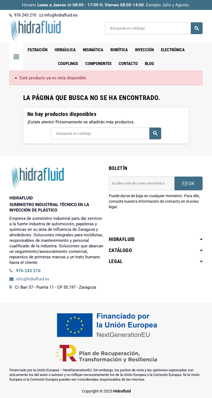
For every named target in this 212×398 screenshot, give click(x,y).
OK (188, 183)
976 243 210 (22, 15)
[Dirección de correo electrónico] (141, 183)
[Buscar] (153, 28)
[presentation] (151, 223)
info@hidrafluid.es (58, 15)
